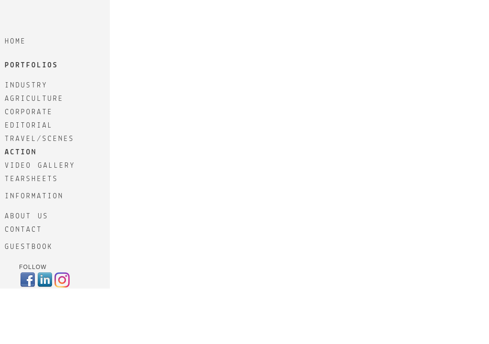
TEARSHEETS (31, 179)
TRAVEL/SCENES (39, 139)
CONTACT (23, 230)
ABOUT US (27, 216)
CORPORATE (29, 112)
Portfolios (31, 65)
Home (15, 41)
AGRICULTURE (34, 99)
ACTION (21, 152)
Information (34, 196)
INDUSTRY (26, 85)
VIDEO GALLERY (40, 166)
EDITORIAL (29, 125)
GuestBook (29, 247)
